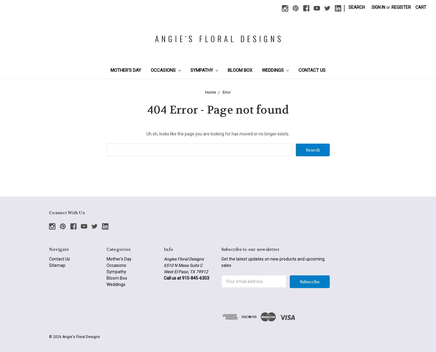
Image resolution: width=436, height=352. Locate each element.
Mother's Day (126, 70)
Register (401, 7)
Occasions (166, 70)
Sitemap (57, 265)
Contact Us (312, 70)
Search (356, 7)
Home (210, 92)
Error (227, 92)
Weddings (275, 70)
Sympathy (204, 70)
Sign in (378, 7)
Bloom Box (240, 70)
